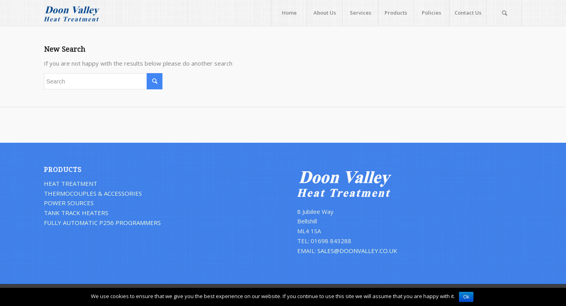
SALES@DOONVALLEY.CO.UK (357, 251)
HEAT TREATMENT (70, 183)
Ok (466, 297)
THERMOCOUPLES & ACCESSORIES (93, 193)
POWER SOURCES (69, 203)
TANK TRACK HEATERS (76, 213)
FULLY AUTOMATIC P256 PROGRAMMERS (102, 223)
